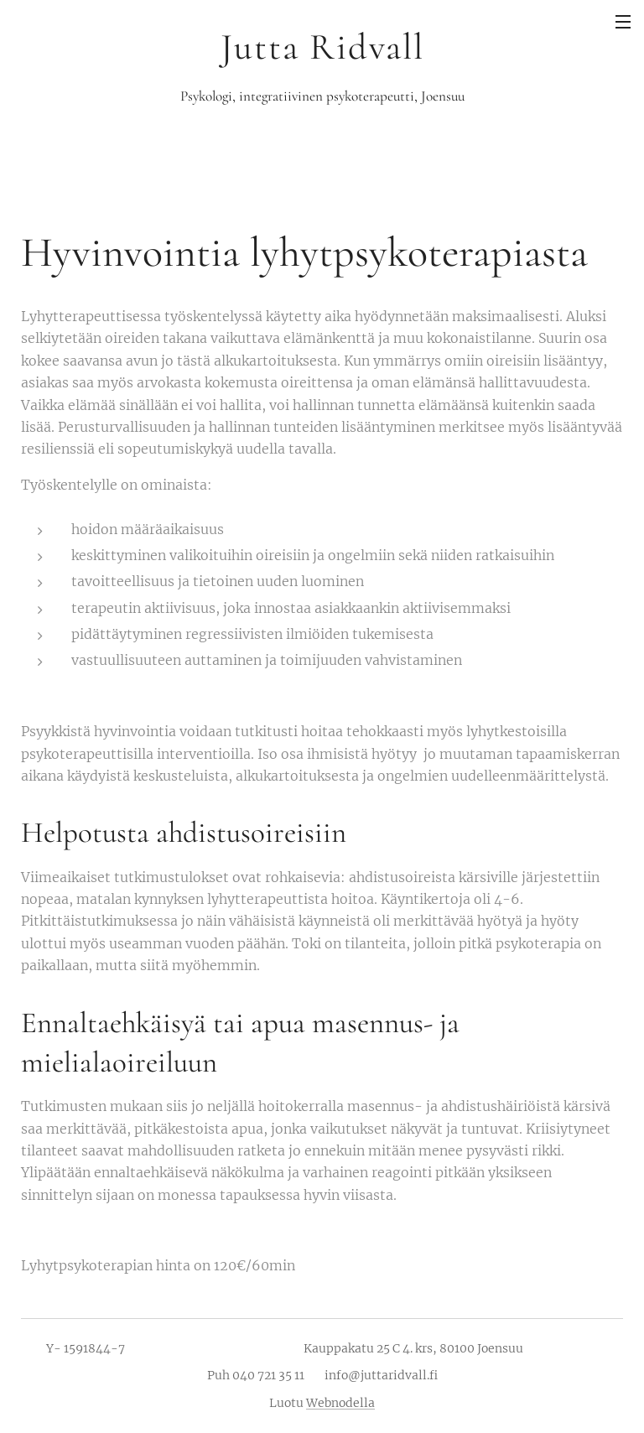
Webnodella (340, 1402)
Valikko (623, 22)
